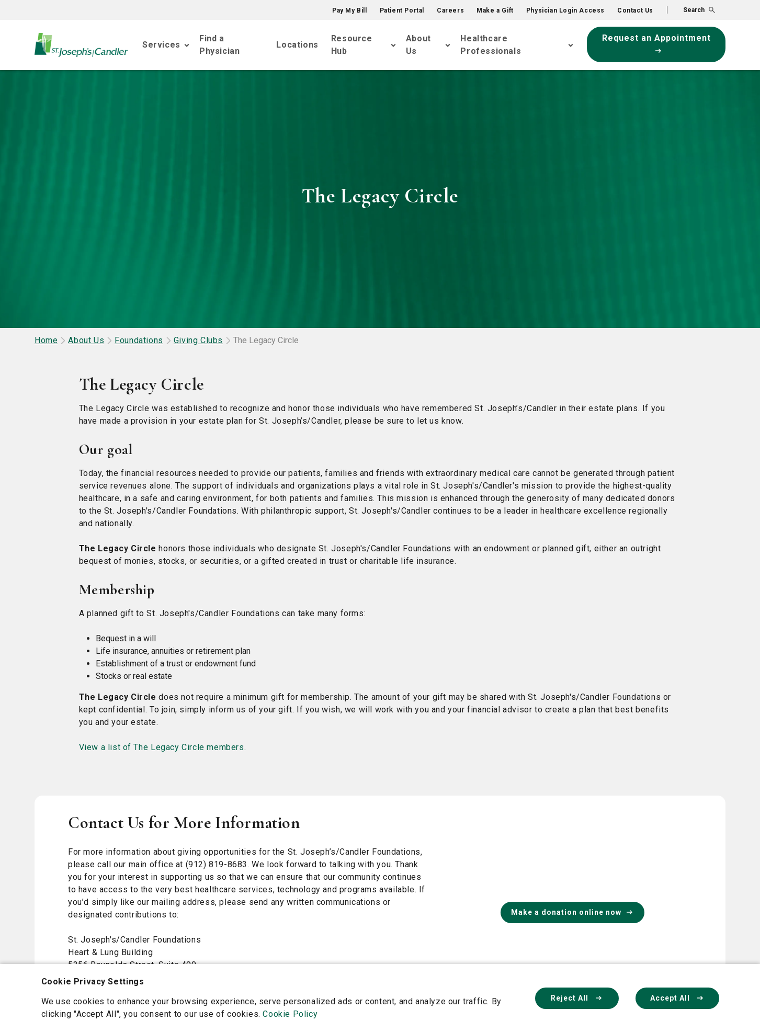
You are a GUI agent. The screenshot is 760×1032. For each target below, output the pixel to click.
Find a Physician (219, 44)
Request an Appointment (656, 43)
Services (161, 45)
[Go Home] (81, 45)
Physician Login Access (565, 10)
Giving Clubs (198, 340)
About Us (418, 44)
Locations (297, 45)
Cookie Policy (290, 1014)
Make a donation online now (572, 912)
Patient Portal (402, 10)
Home (46, 340)
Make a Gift (495, 10)
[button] (691, 10)
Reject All (577, 998)
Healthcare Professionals (490, 44)
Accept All (677, 998)
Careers (450, 10)
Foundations (139, 340)
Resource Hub (351, 44)
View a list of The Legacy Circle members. (162, 747)
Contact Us (635, 10)
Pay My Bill (349, 10)
